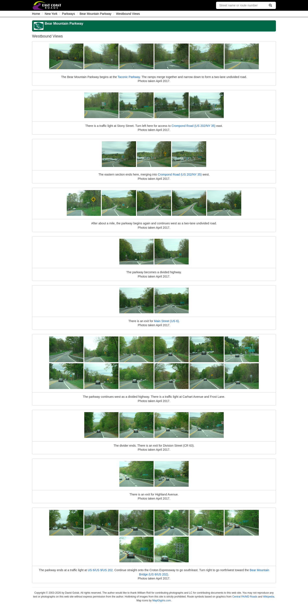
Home (36, 13)
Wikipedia (268, 596)
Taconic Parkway (129, 77)
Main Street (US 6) (166, 321)
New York (51, 13)
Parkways (68, 13)
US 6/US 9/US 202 (100, 570)
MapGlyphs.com (161, 600)
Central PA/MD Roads (244, 596)
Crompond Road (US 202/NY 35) (193, 126)
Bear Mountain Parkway (95, 13)
